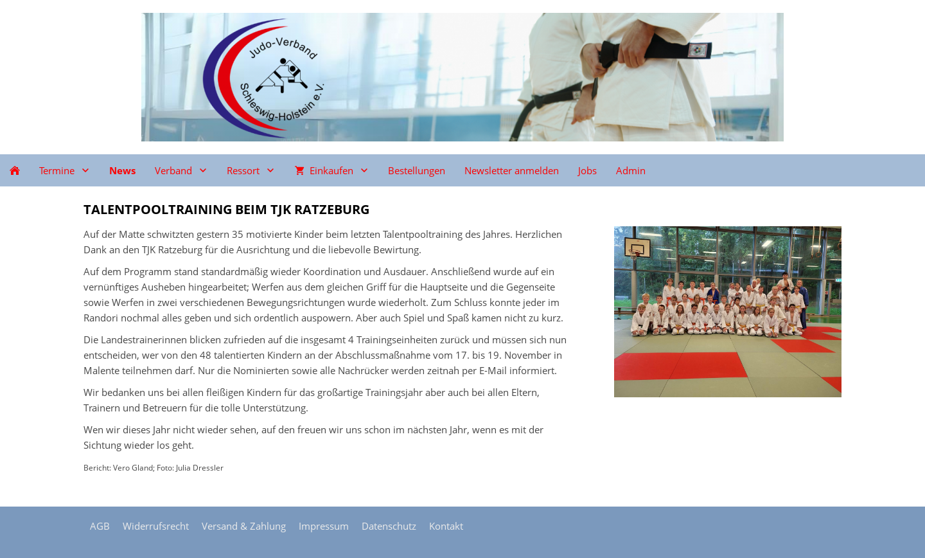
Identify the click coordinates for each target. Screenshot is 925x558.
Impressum (324, 525)
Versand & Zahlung (244, 525)
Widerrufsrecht (156, 525)
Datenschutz (389, 525)
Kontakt (446, 525)
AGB (100, 525)
